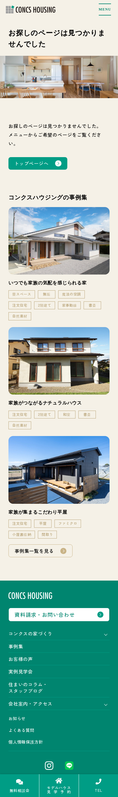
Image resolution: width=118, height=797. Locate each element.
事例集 (15, 646)
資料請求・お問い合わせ (45, 614)
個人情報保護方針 (25, 742)
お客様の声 (20, 658)
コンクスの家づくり (30, 633)
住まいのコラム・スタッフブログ (27, 687)
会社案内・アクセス (30, 703)
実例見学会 (20, 671)
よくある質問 (21, 730)
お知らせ (17, 718)
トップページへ (31, 163)
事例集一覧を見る (34, 550)
